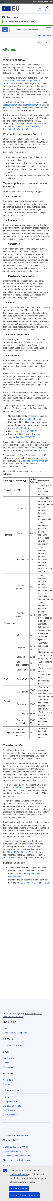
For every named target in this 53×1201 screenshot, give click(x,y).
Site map (7, 1084)
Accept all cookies (19, 1188)
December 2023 (33, 105)
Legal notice (8, 1058)
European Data (10, 1101)
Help (5, 1028)
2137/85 (32, 852)
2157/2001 (8, 852)
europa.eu (23, 1135)
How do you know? (42, 2)
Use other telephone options (15, 1151)
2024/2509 (8, 858)
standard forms (37, 124)
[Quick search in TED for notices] (27, 29)
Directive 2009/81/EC (26, 437)
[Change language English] (47, 8)
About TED (8, 1080)
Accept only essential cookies (24, 1195)
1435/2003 (18, 852)
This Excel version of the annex (30, 461)
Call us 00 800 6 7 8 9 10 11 (15, 1147)
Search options (44, 35)
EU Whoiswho (9, 1110)
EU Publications (10, 1115)
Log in (40, 10)
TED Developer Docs (29, 883)
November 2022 (12, 105)
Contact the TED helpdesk (15, 1033)
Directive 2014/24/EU (30, 419)
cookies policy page (19, 1174)
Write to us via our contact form (16, 1156)
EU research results (12, 1106)
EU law (6, 1097)
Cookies (6, 1063)
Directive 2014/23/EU (30, 431)
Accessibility (8, 1067)
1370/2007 (29, 846)
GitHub (46, 883)
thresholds (41, 450)
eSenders (19, 788)
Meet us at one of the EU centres (17, 1160)
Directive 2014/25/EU (18, 428)
